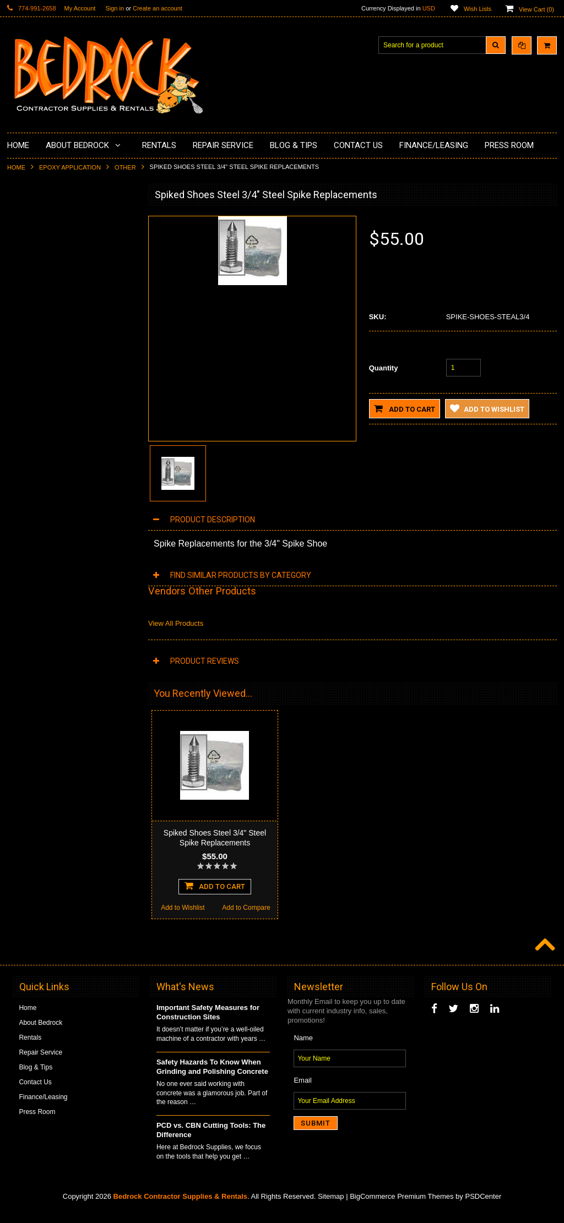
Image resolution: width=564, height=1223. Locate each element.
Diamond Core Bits (41, 416)
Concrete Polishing (41, 257)
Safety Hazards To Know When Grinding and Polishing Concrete (212, 1077)
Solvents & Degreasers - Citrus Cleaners (59, 458)
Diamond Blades (38, 379)
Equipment (29, 481)
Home (16, 167)
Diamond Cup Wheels (46, 220)
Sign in (114, 8)
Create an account (157, 8)
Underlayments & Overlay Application (68, 295)
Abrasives (28, 435)
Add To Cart (71, 747)
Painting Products (40, 313)
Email (303, 1090)
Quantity (383, 368)
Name (303, 1048)
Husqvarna (30, 360)
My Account (80, 8)
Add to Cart (404, 408)
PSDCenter (483, 1207)
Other (125, 167)
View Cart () (536, 9)
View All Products (175, 623)
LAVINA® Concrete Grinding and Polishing (62, 336)
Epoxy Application (70, 167)
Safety (23, 500)
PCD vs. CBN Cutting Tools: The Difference (210, 1140)
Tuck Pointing (33, 397)
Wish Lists (477, 9)
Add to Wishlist (39, 769)
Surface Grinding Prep (46, 239)
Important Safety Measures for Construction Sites (207, 1022)
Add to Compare (103, 769)
